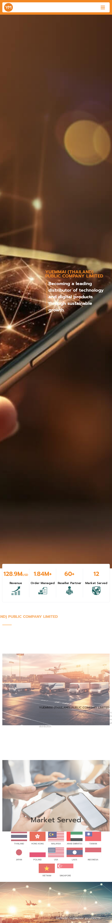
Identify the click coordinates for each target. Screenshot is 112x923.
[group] (56, 291)
